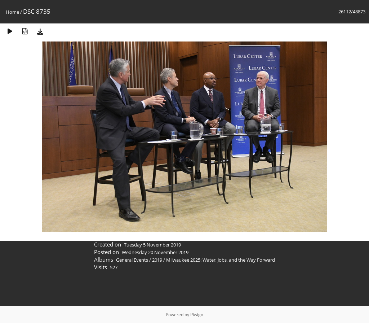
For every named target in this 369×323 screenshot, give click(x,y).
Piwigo (196, 314)
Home (12, 12)
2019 (157, 260)
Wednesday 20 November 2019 (155, 252)
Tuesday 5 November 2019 (152, 244)
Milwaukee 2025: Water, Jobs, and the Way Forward (220, 260)
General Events (132, 260)
